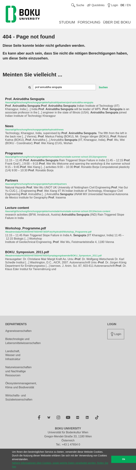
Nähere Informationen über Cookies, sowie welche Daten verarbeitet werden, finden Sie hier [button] (60, 465)
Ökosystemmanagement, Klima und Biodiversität (21, 385)
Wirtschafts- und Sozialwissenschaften (18, 397)
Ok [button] (123, 459)
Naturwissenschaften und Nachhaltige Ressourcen (18, 371)
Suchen (103, 87)
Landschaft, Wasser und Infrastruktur (12, 355)
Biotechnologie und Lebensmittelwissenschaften (23, 341)
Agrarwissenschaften (18, 330)
